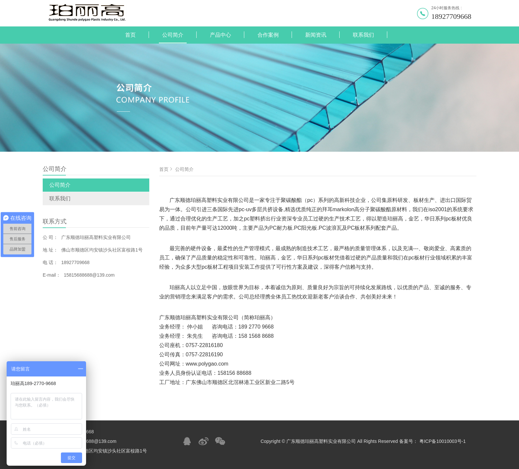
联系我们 (363, 35)
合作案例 (268, 35)
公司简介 (172, 35)
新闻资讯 (315, 35)
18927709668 (451, 16)
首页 (130, 35)
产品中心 (220, 35)
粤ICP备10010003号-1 (442, 441)
